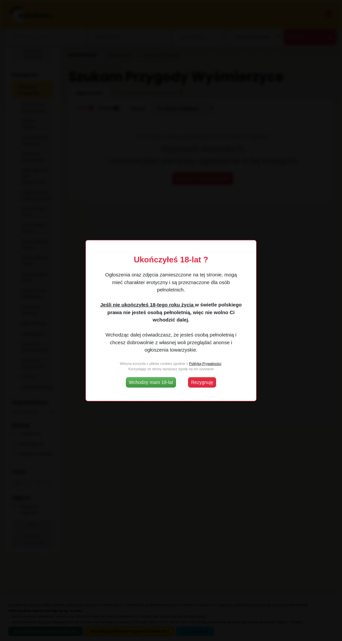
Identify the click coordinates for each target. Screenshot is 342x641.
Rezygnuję (202, 382)
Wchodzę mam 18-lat (151, 382)
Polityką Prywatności (205, 364)
